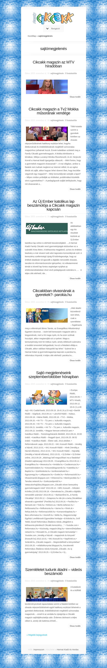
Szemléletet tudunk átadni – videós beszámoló (53, 571)
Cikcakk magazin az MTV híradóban (53, 64)
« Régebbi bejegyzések (37, 635)
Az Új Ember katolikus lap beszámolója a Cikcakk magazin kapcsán (53, 205)
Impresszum (38, 649)
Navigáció (53, 28)
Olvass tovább (75, 97)
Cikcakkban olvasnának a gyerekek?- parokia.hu (53, 293)
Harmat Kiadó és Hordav (67, 649)
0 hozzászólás (71, 73)
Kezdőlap (32, 36)
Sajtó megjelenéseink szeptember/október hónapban (53, 375)
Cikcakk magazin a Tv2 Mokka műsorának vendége (53, 111)
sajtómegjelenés (57, 73)
